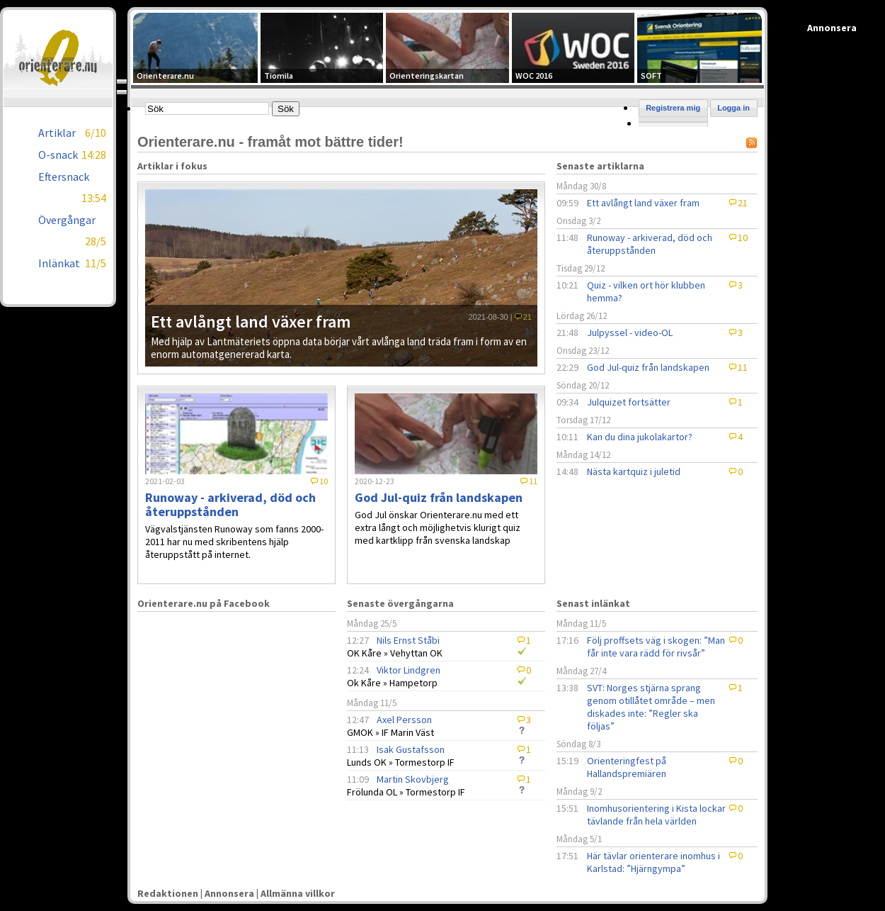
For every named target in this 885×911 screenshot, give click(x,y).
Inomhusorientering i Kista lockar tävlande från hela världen (656, 814)
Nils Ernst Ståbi (408, 640)
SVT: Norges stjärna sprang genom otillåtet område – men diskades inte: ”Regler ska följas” (651, 706)
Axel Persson (404, 719)
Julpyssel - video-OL (630, 332)
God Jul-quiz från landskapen (648, 367)
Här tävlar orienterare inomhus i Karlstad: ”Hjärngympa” (653, 862)
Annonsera (229, 893)
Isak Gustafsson (411, 749)
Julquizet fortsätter (628, 402)
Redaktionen (167, 893)
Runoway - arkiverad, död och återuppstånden (649, 244)
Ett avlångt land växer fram (643, 202)
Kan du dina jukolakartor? (639, 436)
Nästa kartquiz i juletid (633, 471)
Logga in (733, 108)
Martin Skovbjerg (413, 779)
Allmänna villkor (298, 893)
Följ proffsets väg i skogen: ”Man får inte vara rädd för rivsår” (656, 646)
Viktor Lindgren (408, 670)
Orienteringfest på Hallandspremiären (626, 767)
